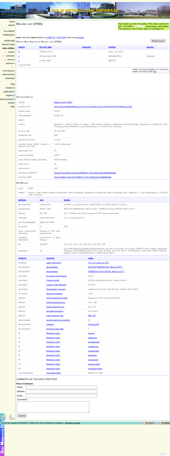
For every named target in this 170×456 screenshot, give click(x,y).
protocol (22, 258)
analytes (11, 52)
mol (155, 72)
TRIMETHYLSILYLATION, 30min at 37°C (106, 271)
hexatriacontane (95, 369)
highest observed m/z (55, 302)
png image (80, 38)
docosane (92, 355)
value (90, 258)
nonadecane (93, 351)
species (150, 47)
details (67, 200)
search (11, 25)
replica (21, 47)
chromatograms (9, 71)
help (13, 106)
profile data (9, 40)
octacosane (93, 360)
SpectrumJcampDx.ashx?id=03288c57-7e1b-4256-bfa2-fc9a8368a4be (85, 173)
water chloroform (53, 263)
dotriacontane (94, 364)
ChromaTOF (93, 324)
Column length (52, 280)
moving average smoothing (58, 320)
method (112, 47)
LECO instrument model (56, 298)
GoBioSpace (9, 35)
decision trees (8, 44)
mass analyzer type (54, 316)
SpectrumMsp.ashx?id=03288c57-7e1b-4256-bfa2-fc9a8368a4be (82, 177)
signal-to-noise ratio (55, 329)
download (10, 78)
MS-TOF (92, 316)
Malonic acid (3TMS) (63, 102)
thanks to (10, 88)
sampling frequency (55, 311)
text (41, 200)
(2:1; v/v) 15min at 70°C (98, 263)
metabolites (10, 56)
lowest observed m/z (55, 307)
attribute (22, 200)
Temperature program (55, 289)
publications (9, 91)
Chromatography (53, 373)
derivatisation (52, 267)
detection (86, 47)
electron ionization (54, 294)
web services (9, 74)
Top (163, 454)
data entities (8, 48)
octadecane (93, 346)
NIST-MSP (61, 38)
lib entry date (45, 47)
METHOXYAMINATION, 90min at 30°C (105, 267)
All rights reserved (72, 425)
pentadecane (94, 342)
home (12, 21)
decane (91, 333)
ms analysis (9, 31)
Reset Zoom (158, 41)
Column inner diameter (56, 285)
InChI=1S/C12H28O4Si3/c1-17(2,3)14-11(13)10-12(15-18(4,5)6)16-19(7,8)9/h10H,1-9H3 (93, 107)
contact (11, 103)
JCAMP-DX (50, 38)
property (50, 258)
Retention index (53, 333)
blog (13, 84)
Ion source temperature (56, 276)
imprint (9, 95)
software (50, 324)
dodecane (92, 338)
